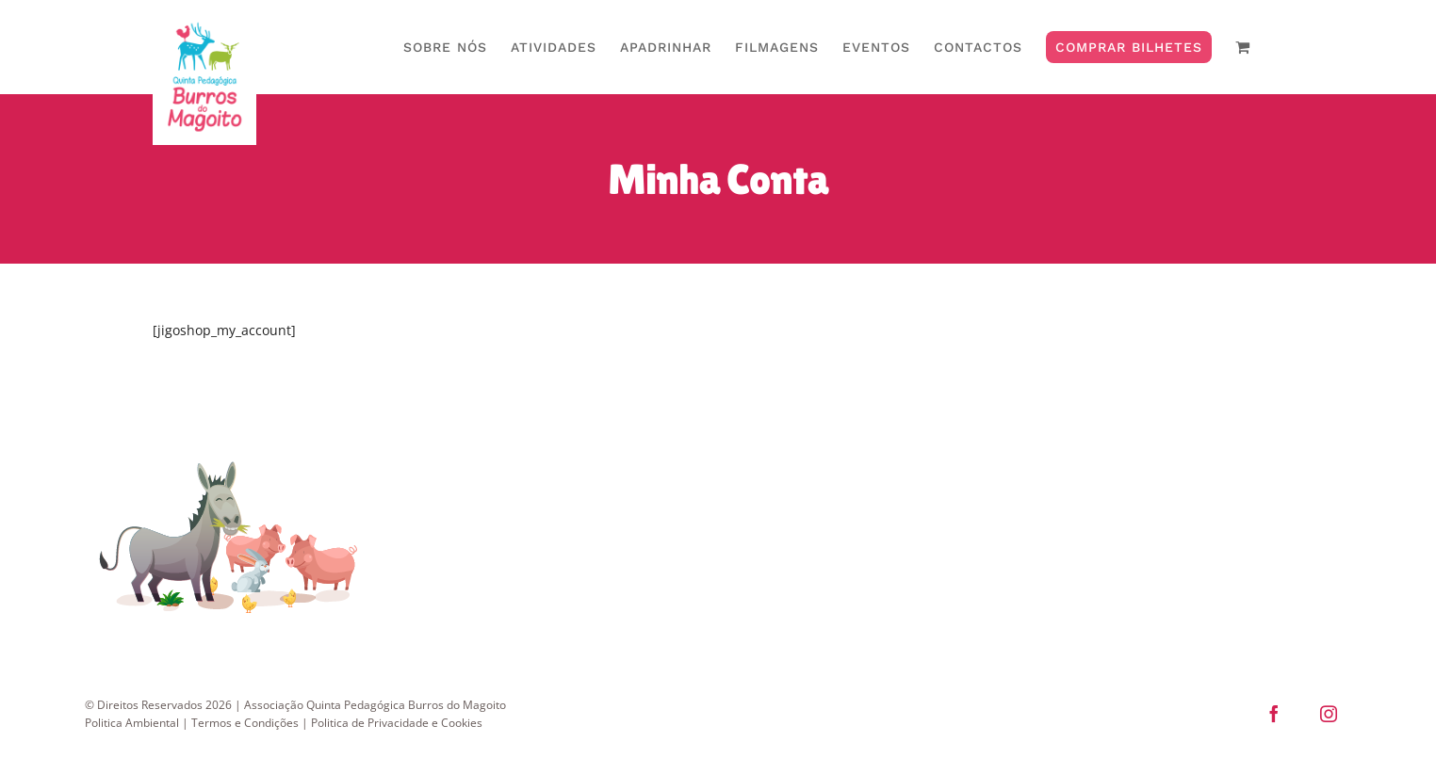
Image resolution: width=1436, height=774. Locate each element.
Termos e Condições (245, 764)
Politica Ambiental (132, 764)
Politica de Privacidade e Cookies (396, 764)
